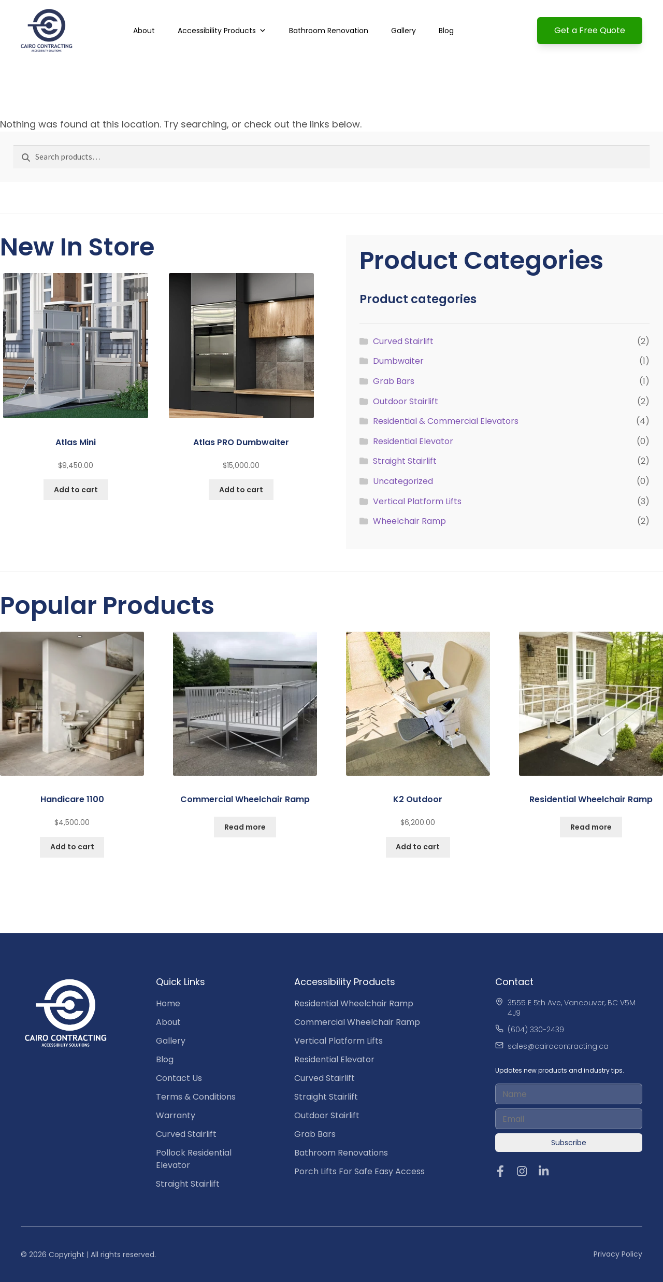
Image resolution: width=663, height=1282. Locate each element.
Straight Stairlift (405, 461)
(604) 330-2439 (536, 1029)
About (144, 30)
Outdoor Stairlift (405, 401)
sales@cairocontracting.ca (558, 1046)
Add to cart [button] (76, 490)
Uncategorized (403, 481)
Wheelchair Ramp (409, 521)
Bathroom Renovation (328, 30)
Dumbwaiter (398, 361)
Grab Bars (393, 381)
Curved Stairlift (403, 341)
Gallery (403, 30)
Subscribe (568, 1142)
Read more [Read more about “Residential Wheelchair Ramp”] (591, 827)
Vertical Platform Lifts (417, 501)
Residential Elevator (413, 441)
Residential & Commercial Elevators (445, 421)
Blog (446, 30)
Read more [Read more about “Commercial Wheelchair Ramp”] (245, 827)
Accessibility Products (217, 30)
